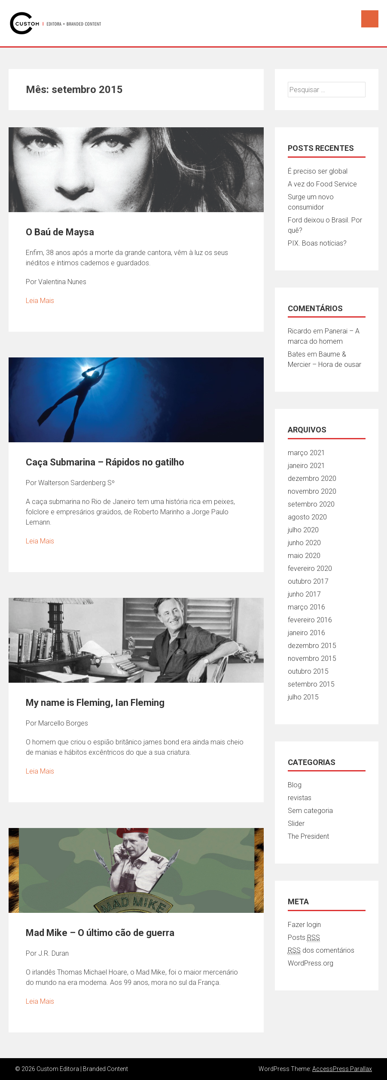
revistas (299, 798)
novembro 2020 (312, 491)
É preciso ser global (317, 171)
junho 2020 (304, 543)
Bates (296, 354)
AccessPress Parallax (342, 1068)
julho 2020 (303, 530)
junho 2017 (304, 594)
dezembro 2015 (312, 646)
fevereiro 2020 (310, 568)
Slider (296, 823)
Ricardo (299, 331)
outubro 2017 (308, 581)
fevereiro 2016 (310, 620)
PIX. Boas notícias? (317, 243)
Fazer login (304, 925)
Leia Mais (40, 301)
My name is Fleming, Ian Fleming (95, 702)
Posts (304, 937)
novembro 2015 (312, 658)
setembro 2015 (311, 684)
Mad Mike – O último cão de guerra (100, 932)
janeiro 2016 (306, 633)
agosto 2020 (307, 517)
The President (308, 836)
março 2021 (306, 453)
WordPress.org (310, 963)
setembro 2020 (311, 504)
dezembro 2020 (312, 478)
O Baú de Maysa (60, 232)
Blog (295, 785)
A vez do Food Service (322, 184)
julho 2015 (303, 697)
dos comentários (321, 950)
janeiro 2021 (306, 466)
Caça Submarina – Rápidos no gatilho (105, 462)
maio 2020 (304, 556)
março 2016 (306, 607)
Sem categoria (310, 811)
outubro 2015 (308, 671)
